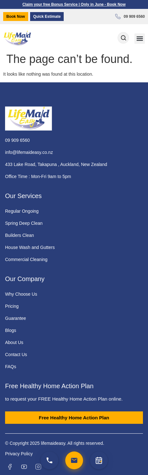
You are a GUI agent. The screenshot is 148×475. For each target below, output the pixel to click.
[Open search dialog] (123, 38)
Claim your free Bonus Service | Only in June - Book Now (74, 4)
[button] (139, 38)
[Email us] (74, 460)
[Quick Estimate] (99, 460)
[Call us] (49, 460)
